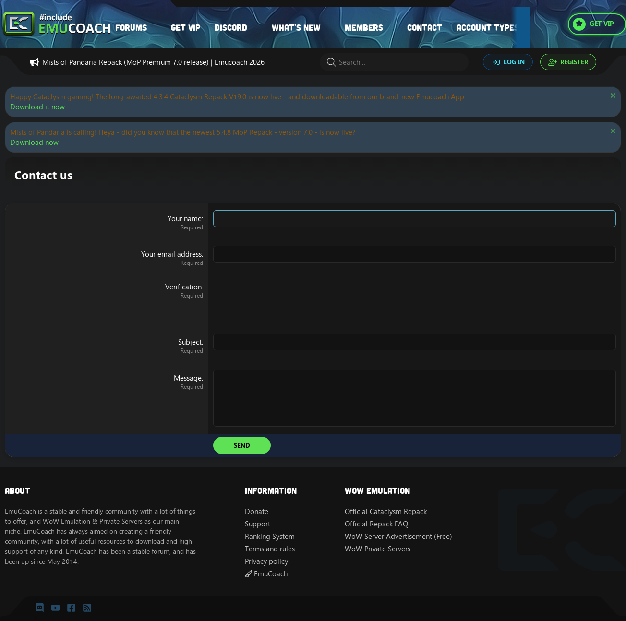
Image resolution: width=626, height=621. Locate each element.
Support (257, 524)
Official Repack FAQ (376, 524)
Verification (183, 287)
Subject (190, 342)
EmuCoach (266, 574)
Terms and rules (270, 549)
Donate (256, 511)
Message (188, 378)
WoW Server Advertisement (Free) (398, 536)
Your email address (171, 254)
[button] (156, 27)
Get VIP (185, 27)
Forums (131, 27)
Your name (185, 219)
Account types (488, 27)
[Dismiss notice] (612, 97)
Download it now (37, 107)
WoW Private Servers (377, 549)
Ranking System (270, 536)
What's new (296, 27)
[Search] (394, 62)
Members (364, 27)
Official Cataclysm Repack (386, 511)
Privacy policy (266, 561)
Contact (424, 27)
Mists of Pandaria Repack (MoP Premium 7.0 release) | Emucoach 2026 (153, 62)
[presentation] (286, 300)
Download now (34, 142)
